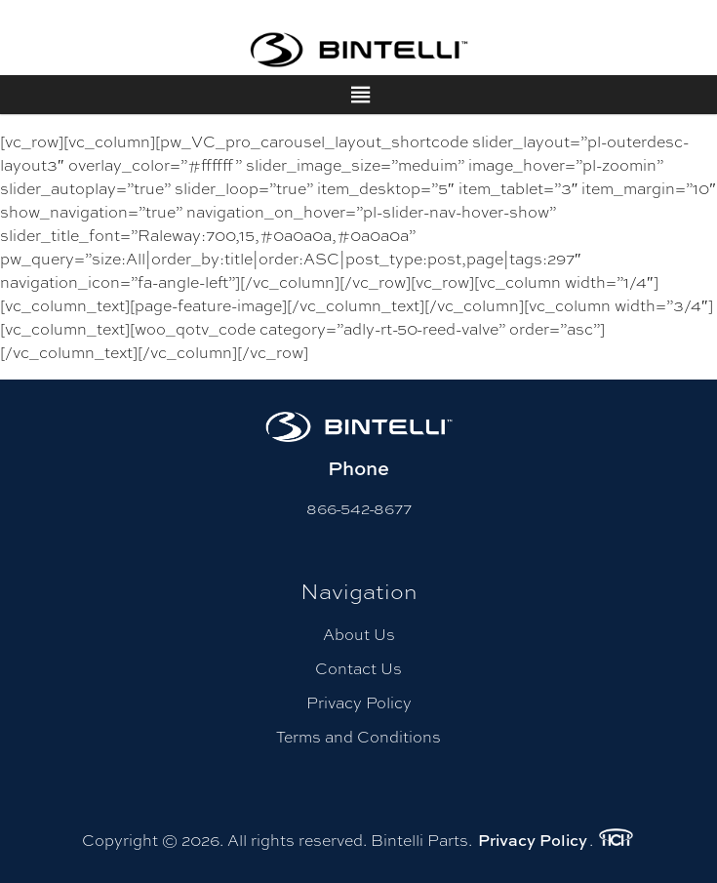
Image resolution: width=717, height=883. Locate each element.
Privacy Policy (359, 702)
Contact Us (358, 668)
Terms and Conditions (358, 736)
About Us (359, 633)
